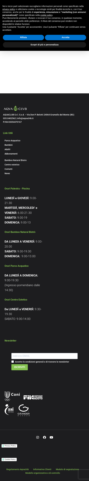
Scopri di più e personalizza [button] (44, 44)
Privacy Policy (10, 446)
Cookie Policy (10, 459)
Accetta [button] (65, 37)
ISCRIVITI (19, 367)
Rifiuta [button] (23, 37)
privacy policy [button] (8, 9)
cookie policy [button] (46, 15)
